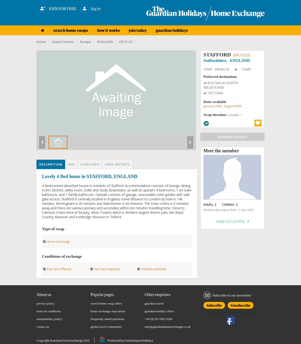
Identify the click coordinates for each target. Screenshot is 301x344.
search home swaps (70, 30)
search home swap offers (106, 303)
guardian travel (154, 303)
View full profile (232, 221)
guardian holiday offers (159, 311)
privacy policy (45, 303)
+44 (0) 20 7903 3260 (158, 319)
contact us (42, 326)
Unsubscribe (240, 304)
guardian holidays (172, 30)
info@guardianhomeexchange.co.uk (167, 326)
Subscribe (214, 304)
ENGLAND (105, 42)
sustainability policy (49, 319)
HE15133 (126, 42)
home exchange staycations (108, 311)
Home (41, 42)
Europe (85, 42)
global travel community (106, 326)
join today (138, 30)
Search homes (63, 42)
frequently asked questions (107, 319)
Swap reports (117, 164)
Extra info (90, 164)
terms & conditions (48, 311)
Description (50, 164)
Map (71, 164)
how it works (108, 30)
